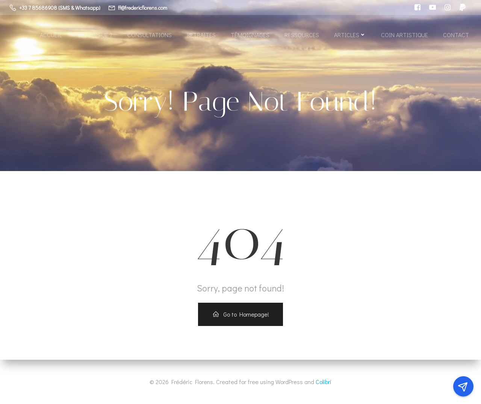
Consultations (149, 35)
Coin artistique (404, 35)
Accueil (51, 35)
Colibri (323, 382)
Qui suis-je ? (94, 35)
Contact (456, 35)
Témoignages (250, 35)
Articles (350, 35)
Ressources (301, 35)
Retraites (201, 35)
